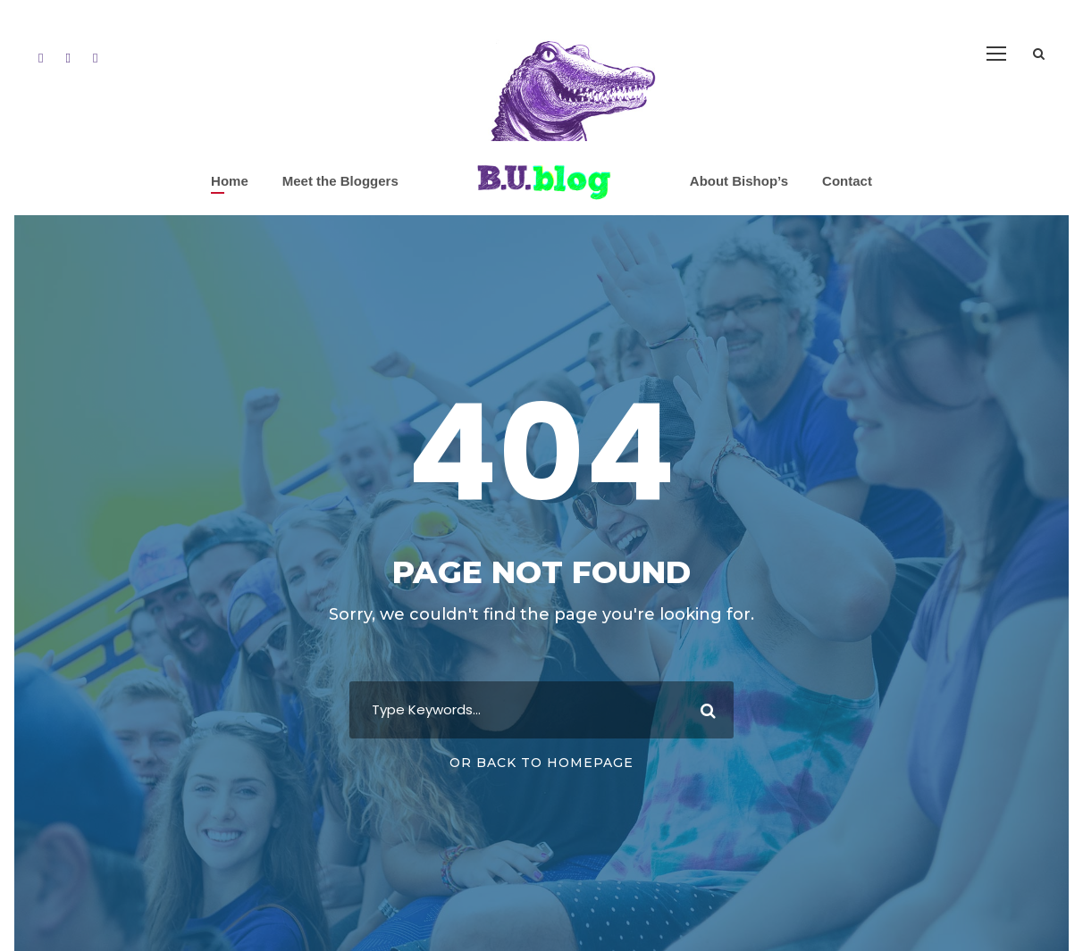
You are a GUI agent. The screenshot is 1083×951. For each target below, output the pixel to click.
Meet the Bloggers (340, 180)
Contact (847, 180)
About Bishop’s (739, 180)
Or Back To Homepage (541, 763)
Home (229, 180)
